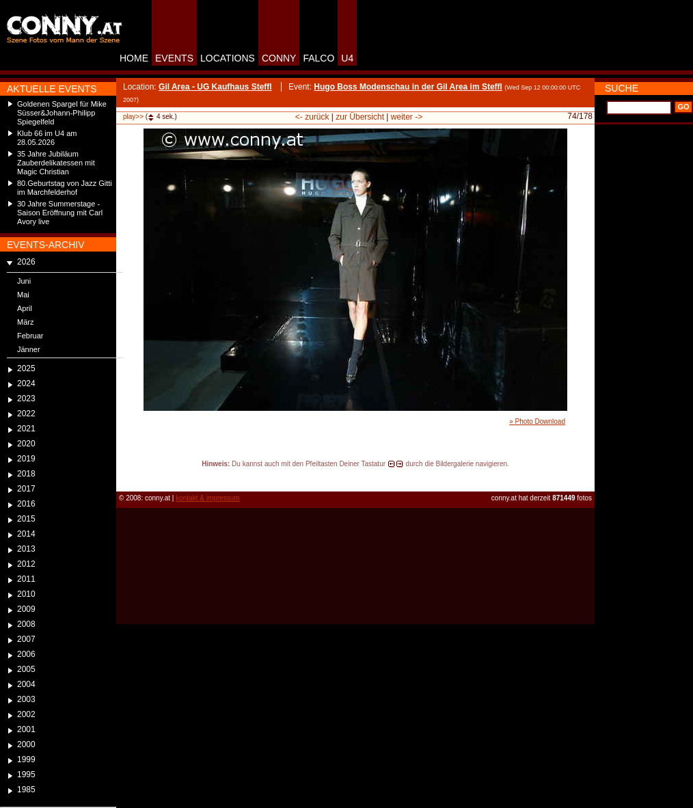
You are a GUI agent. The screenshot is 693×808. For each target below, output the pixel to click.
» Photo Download (537, 421)
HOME (134, 58)
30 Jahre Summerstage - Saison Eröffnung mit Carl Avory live (60, 213)
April (24, 308)
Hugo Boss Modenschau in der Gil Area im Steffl (408, 87)
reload (127, 476)
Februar (30, 336)
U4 (347, 58)
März (25, 322)
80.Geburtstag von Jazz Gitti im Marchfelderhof (64, 187)
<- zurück (312, 117)
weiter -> (406, 117)
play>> (133, 116)
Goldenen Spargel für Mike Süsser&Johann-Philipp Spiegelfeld (62, 113)
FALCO (318, 58)
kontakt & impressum (207, 498)
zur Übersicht (360, 117)
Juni (24, 281)
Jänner (28, 349)
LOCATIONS (227, 58)
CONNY (279, 58)
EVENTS (174, 58)
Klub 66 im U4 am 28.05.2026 (47, 137)
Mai (23, 295)
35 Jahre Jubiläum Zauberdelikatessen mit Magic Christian (56, 163)
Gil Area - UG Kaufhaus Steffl (215, 87)
